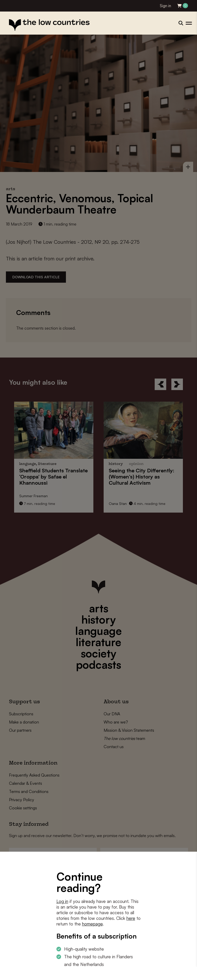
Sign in (165, 5)
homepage (92, 924)
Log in (62, 901)
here (130, 918)
